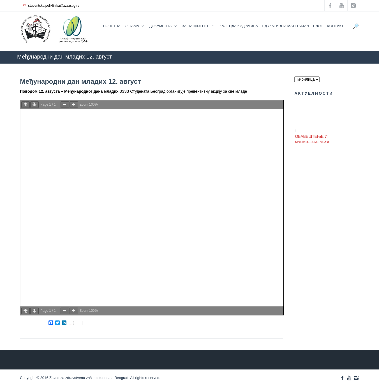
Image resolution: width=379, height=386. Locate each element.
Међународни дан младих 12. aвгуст (80, 81)
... (75, 323)
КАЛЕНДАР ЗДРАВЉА (237, 66)
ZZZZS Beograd (199, 66)
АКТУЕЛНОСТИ (277, 66)
